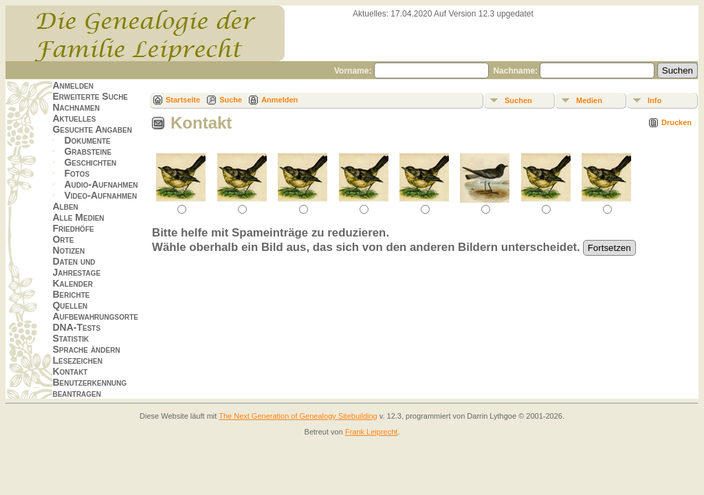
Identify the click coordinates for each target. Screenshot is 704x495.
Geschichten (90, 162)
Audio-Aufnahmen (101, 184)
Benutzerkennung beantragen (89, 388)
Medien (589, 100)
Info (654, 100)
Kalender (72, 283)
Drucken (676, 122)
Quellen (69, 305)
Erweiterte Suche (90, 96)
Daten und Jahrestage (76, 267)
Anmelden (73, 85)
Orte (63, 239)
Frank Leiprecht (371, 432)
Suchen (518, 100)
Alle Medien (78, 217)
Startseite (183, 100)
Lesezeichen (77, 360)
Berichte (70, 294)
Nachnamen (75, 107)
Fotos (76, 173)
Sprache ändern (86, 349)
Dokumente (87, 140)
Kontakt (69, 371)
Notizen (68, 250)
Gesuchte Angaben (92, 129)
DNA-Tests (76, 327)
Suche (230, 100)
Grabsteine (87, 151)
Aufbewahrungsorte (95, 316)
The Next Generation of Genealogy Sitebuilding (298, 416)
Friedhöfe (73, 228)
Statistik (70, 338)
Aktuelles (74, 118)
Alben (65, 206)
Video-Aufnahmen (100, 195)
